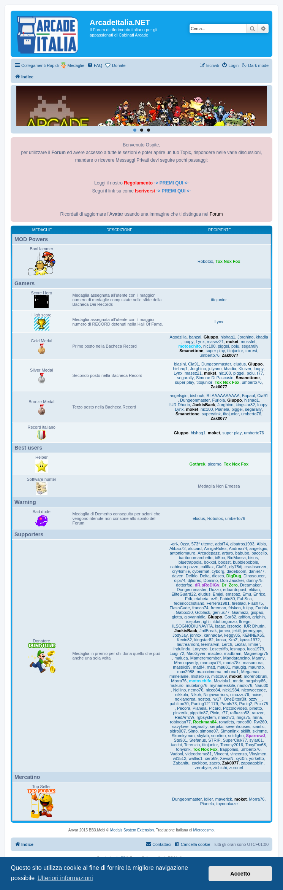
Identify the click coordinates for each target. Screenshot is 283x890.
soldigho (235, 735)
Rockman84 (205, 722)
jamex (224, 630)
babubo (242, 553)
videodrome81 (198, 754)
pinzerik (180, 712)
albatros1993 (242, 544)
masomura (252, 662)
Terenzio (192, 744)
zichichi (220, 767)
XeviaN (226, 758)
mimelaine (178, 676)
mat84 (199, 667)
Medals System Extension (132, 830)
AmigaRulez (215, 548)
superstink (211, 414)
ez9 (214, 598)
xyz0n (241, 758)
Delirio (192, 576)
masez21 (215, 341)
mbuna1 (231, 671)
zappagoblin (252, 763)
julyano (214, 368)
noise (256, 694)
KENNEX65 (253, 635)
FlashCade (180, 608)
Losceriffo (219, 649)
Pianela (222, 409)
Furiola (218, 400)
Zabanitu (181, 763)
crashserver (255, 566)
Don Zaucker (232, 580)
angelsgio (179, 395)
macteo (214, 653)
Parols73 (228, 703)
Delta (205, 576)
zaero (214, 763)
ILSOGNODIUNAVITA (192, 626)
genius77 (220, 612)
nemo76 (196, 690)
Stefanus (198, 740)
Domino (211, 580)
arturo (227, 553)
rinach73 (226, 717)
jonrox (195, 635)
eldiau (254, 589)
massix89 (181, 667)
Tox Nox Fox (227, 261)
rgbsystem (206, 717)
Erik (188, 598)
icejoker (193, 621)
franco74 (200, 608)
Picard (215, 708)
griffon (244, 617)
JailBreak (208, 630)
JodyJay (180, 635)
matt (211, 667)
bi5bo (220, 557)
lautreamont (188, 644)
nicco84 (213, 690)
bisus (253, 557)
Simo (193, 731)
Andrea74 (238, 548)
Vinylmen (257, 754)
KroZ (232, 639)
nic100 (209, 346)
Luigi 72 (176, 653)
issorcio (234, 626)
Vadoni (176, 754)
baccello (259, 553)
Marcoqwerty (186, 662)
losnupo (237, 649)
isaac (220, 626)
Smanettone (191, 350)
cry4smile (181, 571)
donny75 (254, 580)
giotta (177, 617)
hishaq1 (228, 337)
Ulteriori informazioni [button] (65, 878)
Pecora (183, 708)
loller (208, 799)
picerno (214, 464)
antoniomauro (182, 553)
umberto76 (209, 355)
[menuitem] (94, 65)
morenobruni (255, 676)
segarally (250, 346)
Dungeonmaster (216, 364)
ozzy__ (255, 699)
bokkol (210, 562)
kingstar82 (245, 404)
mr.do (238, 681)
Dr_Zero (230, 585)
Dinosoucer (254, 576)
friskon (234, 608)
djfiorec (194, 580)
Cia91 (193, 364)
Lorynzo (200, 649)
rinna (257, 717)
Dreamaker (250, 585)
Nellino (179, 690)
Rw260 (260, 722)
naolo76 (244, 685)
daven (177, 576)
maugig (239, 667)
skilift (245, 731)
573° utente (202, 544)
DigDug (233, 576)
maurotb (256, 667)
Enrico (259, 594)
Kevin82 (184, 639)
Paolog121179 (204, 703)
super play (215, 350)
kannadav (213, 635)
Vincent (221, 754)
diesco (218, 576)
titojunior (219, 299)
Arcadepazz (209, 553)
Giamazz (240, 612)
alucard (195, 548)
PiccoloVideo (235, 708)
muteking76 (196, 685)
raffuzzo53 (239, 712)
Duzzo (215, 589)
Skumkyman (183, 735)
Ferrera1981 (218, 603)
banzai (195, 337)
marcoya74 (210, 662)
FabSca (244, 598)
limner (254, 644)
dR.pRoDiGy (207, 585)
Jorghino (245, 337)
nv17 (216, 699)
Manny (258, 658)
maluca (181, 658)
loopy (188, 341)
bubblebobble (245, 562)
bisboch (197, 395)
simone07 (209, 731)
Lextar (240, 644)
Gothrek (197, 464)
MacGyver (196, 653)
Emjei (218, 594)
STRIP (214, 740)
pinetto (256, 708)
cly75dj (235, 566)
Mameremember (205, 658)
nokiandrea (185, 699)
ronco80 (243, 722)
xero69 (211, 758)
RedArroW (184, 717)
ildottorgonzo (225, 621)
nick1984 (230, 690)
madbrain (232, 653)
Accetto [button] (240, 874)
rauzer (258, 712)
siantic (258, 726)
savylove (180, 726)
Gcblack (202, 612)
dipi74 (179, 580)
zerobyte (203, 767)
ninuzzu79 (239, 694)
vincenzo (238, 754)
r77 (260, 373)
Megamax (250, 671)
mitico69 (219, 676)
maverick (223, 799)
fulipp (248, 608)
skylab (203, 735)
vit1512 (179, 758)
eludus (239, 364)
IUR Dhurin (179, 404)
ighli (206, 621)
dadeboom (236, 571)
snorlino (218, 735)
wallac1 (195, 758)
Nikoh (195, 694)
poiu (235, 346)
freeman (218, 608)
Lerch (227, 644)
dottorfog (184, 585)
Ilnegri (244, 621)
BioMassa (237, 557)
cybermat (200, 571)
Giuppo (211, 337)
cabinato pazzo (184, 566)
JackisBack (203, 404)
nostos (204, 699)
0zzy (184, 544)
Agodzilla (178, 337)
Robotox (205, 261)
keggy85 (232, 635)
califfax (207, 566)
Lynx (219, 321)
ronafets (226, 722)
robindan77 (180, 722)
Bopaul (248, 395)
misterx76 (200, 676)
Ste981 (180, 740)
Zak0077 (230, 355)
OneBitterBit (235, 699)
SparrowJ (255, 735)
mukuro (176, 685)
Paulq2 (245, 703)
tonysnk (183, 749)
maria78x (231, 662)
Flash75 (255, 603)
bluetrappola (190, 562)
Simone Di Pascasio (214, 377)
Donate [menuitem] (118, 65)
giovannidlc (194, 617)
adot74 (221, 544)
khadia (262, 337)
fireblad (238, 603)
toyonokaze (227, 803)
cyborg (218, 571)
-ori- (174, 544)
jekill (236, 630)
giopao (257, 612)
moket (232, 341)
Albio (261, 544)
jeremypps (252, 630)
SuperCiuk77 (235, 740)
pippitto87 (199, 712)
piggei (223, 346)
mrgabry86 (256, 681)
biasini (180, 364)
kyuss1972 (250, 639)
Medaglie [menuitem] (75, 65)
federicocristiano (189, 603)
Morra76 (179, 681)
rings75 (243, 717)
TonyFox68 (255, 744)
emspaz (233, 594)
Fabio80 (227, 598)
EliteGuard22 (183, 594)
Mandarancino (236, 658)
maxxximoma (209, 671)
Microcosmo (203, 830)
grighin (258, 617)
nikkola (181, 694)
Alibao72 (177, 548)
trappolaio (229, 749)
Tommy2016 (231, 744)
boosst (224, 562)
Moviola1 (222, 681)
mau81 (223, 667)
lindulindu (181, 649)
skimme (260, 731)
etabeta (201, 598)
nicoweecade (254, 690)
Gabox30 (184, 612)
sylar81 (255, 740)
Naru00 (261, 685)
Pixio (214, 712)
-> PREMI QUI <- (171, 183)
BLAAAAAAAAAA (223, 395)
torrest (251, 350)
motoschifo (190, 346)
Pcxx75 (261, 703)
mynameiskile (222, 685)
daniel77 (257, 571)
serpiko (216, 726)
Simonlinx (229, 731)
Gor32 (230, 617)
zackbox (199, 763)
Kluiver (245, 368)
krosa (221, 639)
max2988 (185, 671)
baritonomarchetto (196, 557)
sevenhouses (238, 726)
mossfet (248, 341)
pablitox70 (179, 703)
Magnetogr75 (255, 653)
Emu (246, 594)
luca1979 (255, 649)
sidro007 (178, 731)
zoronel (236, 767)
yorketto (256, 758)
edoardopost (234, 589)
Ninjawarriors (216, 694)
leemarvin (210, 644)
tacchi (176, 744)
